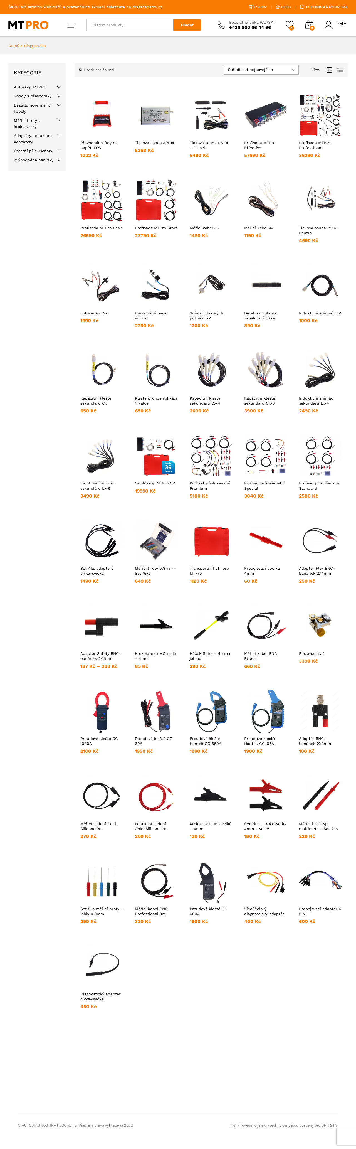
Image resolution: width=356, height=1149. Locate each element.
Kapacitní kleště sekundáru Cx (95, 400)
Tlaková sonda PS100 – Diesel (209, 145)
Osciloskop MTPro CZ (155, 483)
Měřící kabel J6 (204, 228)
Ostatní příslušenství (33, 151)
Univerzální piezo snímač (151, 315)
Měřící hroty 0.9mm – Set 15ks (156, 570)
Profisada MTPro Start (156, 228)
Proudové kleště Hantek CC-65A (259, 741)
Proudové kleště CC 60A (153, 741)
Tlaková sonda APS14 (154, 143)
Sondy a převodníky (32, 96)
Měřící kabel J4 (259, 228)
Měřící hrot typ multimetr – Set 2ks (318, 826)
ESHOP (258, 7)
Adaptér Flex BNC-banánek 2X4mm (317, 570)
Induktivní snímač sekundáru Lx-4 (316, 400)
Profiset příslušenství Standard (319, 485)
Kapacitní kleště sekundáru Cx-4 (205, 400)
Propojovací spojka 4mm (262, 570)
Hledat (187, 25)
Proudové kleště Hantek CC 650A (205, 741)
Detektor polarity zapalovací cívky (260, 315)
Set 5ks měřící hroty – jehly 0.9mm (101, 911)
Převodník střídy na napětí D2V (99, 145)
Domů (13, 45)
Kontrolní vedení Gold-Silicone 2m (151, 826)
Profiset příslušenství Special (264, 485)
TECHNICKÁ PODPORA (324, 7)
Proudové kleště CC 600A (208, 911)
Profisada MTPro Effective (259, 145)
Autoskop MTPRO (30, 87)
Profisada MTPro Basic (101, 228)
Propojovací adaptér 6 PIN (320, 911)
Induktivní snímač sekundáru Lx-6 (97, 485)
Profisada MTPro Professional (314, 145)
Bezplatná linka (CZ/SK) (252, 22)
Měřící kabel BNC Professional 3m (151, 911)
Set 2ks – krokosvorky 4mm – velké (265, 826)
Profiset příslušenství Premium (210, 485)
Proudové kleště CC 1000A (99, 741)
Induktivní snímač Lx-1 (320, 313)
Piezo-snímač (312, 653)
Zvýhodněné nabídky (33, 160)
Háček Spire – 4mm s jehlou (210, 656)
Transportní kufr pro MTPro (209, 570)
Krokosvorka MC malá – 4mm (155, 656)
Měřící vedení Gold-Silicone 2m (99, 826)
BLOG (283, 7)
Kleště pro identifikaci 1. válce (156, 400)
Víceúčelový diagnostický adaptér (264, 911)
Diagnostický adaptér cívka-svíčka (100, 996)
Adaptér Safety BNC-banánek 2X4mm (100, 656)
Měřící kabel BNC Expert (260, 656)
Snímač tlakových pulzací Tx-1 (206, 315)
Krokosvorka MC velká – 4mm (210, 826)
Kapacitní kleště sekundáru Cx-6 (259, 400)
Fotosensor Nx (93, 313)
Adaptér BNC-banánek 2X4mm (315, 741)
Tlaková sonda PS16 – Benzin (319, 230)
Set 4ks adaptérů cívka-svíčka (97, 570)
